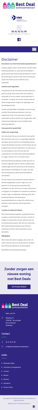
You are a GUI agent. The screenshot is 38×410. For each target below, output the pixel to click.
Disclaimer (7, 383)
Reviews (6, 379)
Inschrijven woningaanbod (12, 367)
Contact (6, 371)
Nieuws (6, 375)
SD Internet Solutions (23, 403)
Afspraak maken (19, 287)
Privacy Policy (8, 387)
